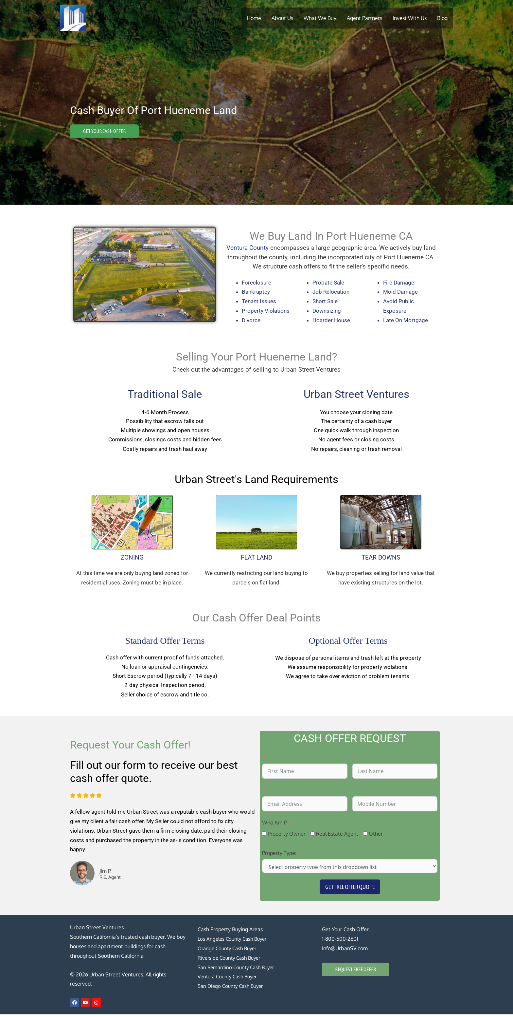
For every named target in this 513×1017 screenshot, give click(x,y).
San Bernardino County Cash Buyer (239, 970)
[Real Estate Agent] (312, 836)
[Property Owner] (264, 836)
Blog (442, 18)
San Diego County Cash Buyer (233, 988)
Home (254, 18)
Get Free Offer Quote (350, 889)
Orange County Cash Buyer (229, 951)
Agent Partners (364, 18)
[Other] (365, 836)
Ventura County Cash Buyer (230, 979)
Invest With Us (410, 18)
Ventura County (247, 248)
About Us (282, 18)
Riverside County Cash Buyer (231, 960)
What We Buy (320, 18)
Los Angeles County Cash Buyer (234, 941)
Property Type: (279, 855)
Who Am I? (274, 825)
